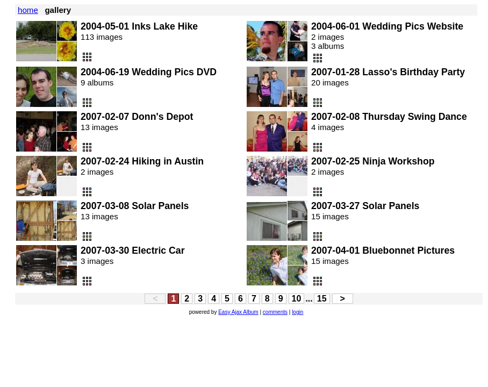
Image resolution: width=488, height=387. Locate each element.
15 (322, 298)
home (28, 10)
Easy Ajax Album (238, 312)
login (297, 312)
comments (275, 312)
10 (297, 298)
